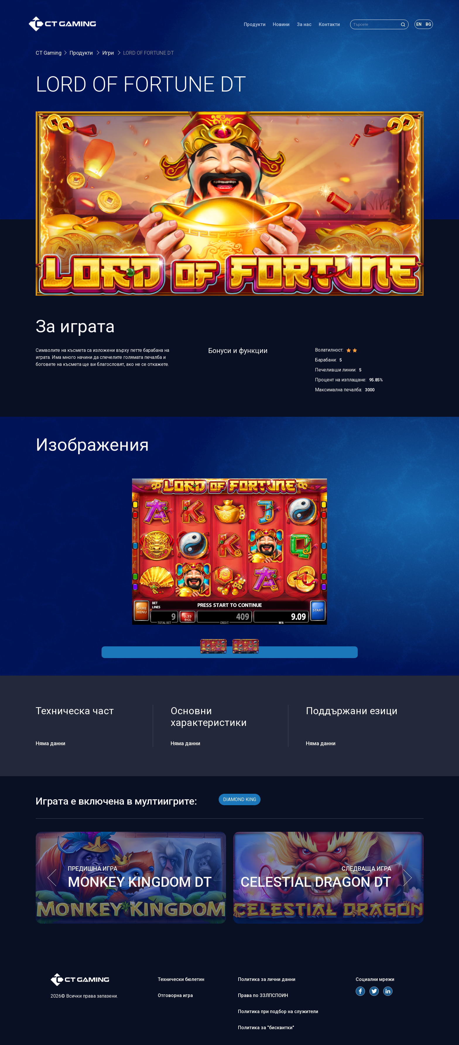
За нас (303, 24)
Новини (280, 24)
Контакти (328, 24)
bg (428, 24)
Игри (108, 53)
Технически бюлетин (181, 979)
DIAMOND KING (239, 799)
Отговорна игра (175, 995)
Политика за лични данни (266, 979)
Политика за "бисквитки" (266, 1027)
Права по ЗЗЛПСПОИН (263, 995)
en (418, 24)
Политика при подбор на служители (278, 1011)
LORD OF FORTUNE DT (148, 53)
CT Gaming (48, 53)
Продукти (254, 24)
